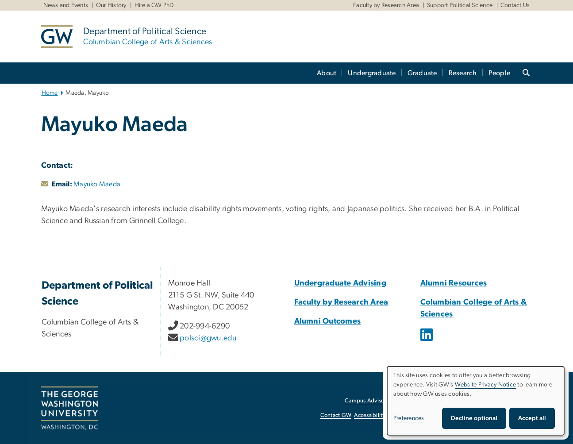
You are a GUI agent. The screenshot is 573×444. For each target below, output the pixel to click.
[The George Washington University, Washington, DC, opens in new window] (69, 408)
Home (50, 93)
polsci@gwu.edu (208, 338)
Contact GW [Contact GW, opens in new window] (336, 415)
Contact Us (515, 5)
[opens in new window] (427, 341)
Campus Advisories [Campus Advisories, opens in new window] (369, 401)
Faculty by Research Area (386, 5)
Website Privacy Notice (485, 385)
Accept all (532, 418)
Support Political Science (459, 5)
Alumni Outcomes (327, 321)
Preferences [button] (408, 418)
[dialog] (475, 401)
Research (463, 73)
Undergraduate (372, 73)
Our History (111, 5)
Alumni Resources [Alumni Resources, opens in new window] (453, 283)
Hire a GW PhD (154, 5)
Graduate (422, 73)
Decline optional (474, 418)
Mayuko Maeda (96, 184)
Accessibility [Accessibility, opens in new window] (369, 415)
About (326, 73)
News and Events (65, 5)
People (499, 73)
